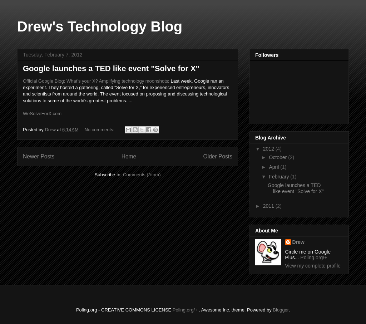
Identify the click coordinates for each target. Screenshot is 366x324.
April (274, 167)
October (278, 157)
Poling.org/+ (313, 257)
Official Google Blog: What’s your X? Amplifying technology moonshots (95, 81)
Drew (298, 242)
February (279, 177)
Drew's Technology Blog (99, 26)
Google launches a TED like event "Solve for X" (111, 68)
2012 (269, 149)
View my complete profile (313, 266)
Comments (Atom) (141, 174)
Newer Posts (38, 156)
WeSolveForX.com (42, 113)
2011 (269, 206)
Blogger (280, 310)
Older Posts (217, 156)
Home (129, 156)
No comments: (99, 129)
